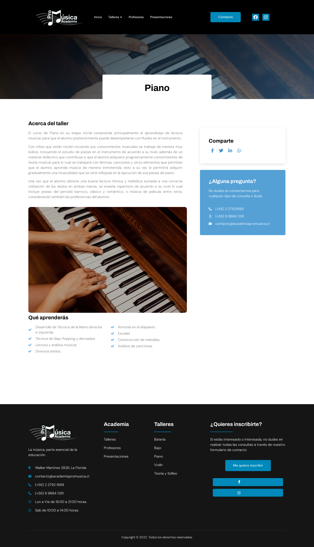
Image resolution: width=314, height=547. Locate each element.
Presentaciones (161, 17)
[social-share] (212, 150)
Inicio (98, 17)
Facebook (247, 482)
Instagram (248, 492)
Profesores (136, 17)
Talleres (115, 17)
